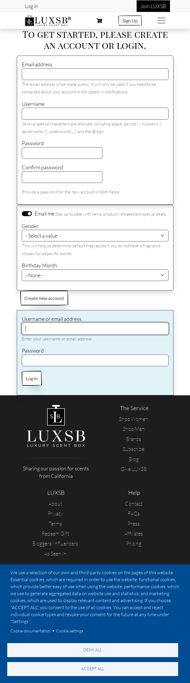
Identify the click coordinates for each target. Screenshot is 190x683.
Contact (133, 503)
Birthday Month (39, 265)
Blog (134, 459)
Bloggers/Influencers (55, 543)
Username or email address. (52, 319)
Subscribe (133, 449)
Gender (30, 226)
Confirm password (42, 167)
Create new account (44, 298)
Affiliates (133, 533)
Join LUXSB (153, 6)
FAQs (134, 513)
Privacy (55, 513)
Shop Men (134, 429)
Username (33, 104)
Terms (55, 523)
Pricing (133, 543)
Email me (44, 213)
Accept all (92, 668)
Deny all (92, 649)
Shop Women (133, 419)
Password (33, 143)
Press (134, 523)
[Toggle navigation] (161, 20)
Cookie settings (69, 630)
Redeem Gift (55, 533)
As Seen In (55, 553)
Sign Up (130, 20)
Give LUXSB (134, 469)
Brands (133, 439)
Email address (37, 64)
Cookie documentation (30, 630)
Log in (31, 6)
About (55, 503)
